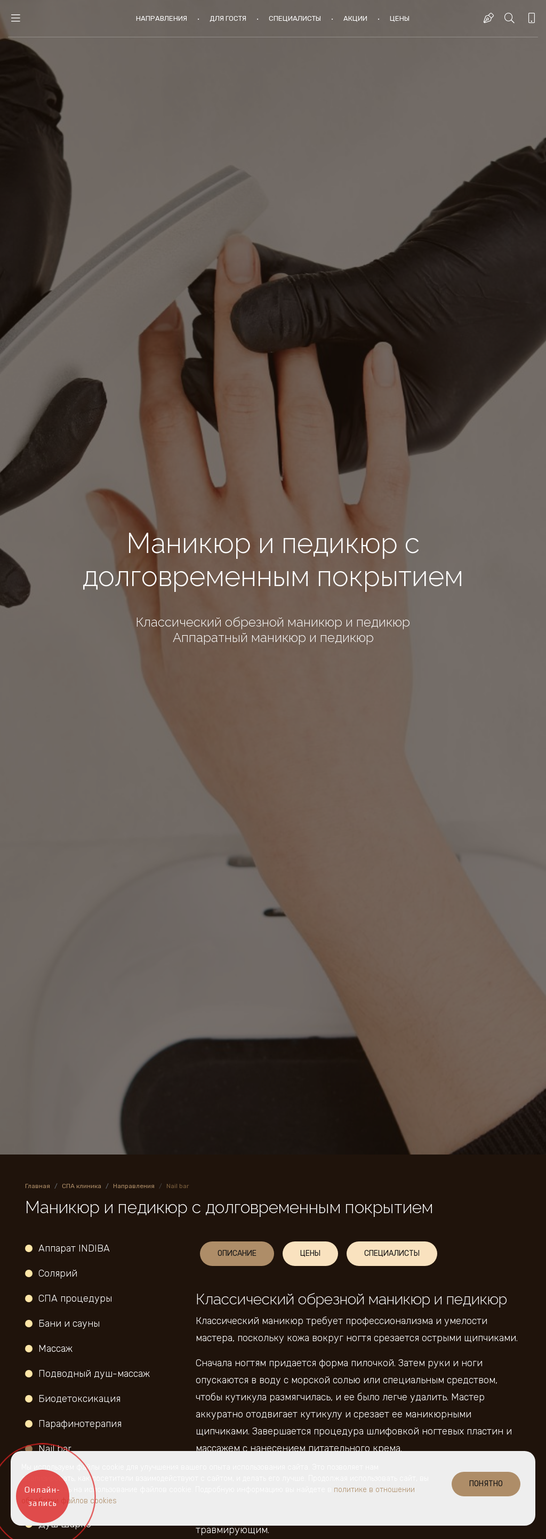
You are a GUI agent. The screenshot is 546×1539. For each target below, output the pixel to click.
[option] (273, 577)
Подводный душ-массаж (95, 1374)
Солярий (57, 1273)
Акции (355, 18)
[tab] (237, 1253)
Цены (400, 18)
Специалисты (295, 18)
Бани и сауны (69, 1323)
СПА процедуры (75, 1298)
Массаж (55, 1348)
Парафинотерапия (80, 1424)
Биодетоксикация (79, 1399)
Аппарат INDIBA (74, 1248)
